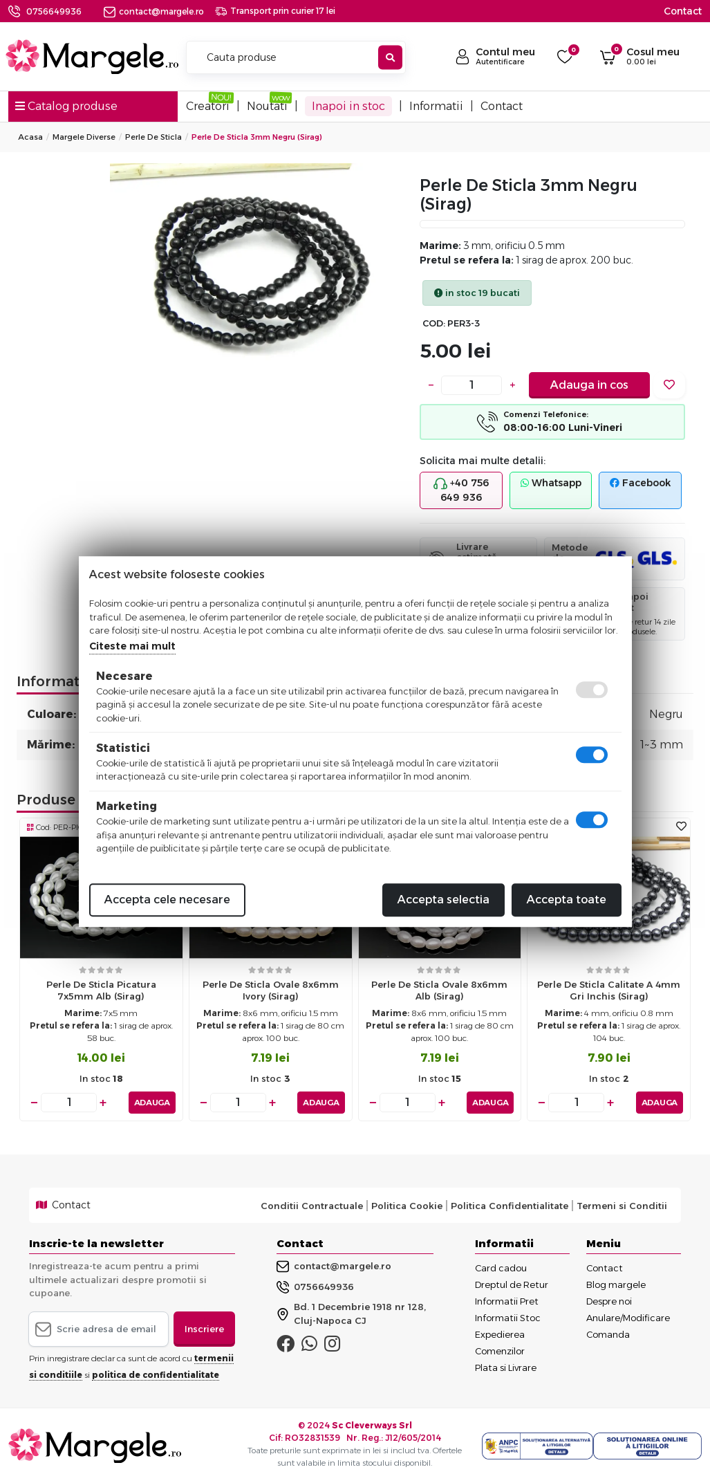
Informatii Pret (507, 1301)
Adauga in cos (589, 385)
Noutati (267, 106)
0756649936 (54, 11)
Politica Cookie (406, 1205)
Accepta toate (566, 899)
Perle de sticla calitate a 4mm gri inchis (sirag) (608, 990)
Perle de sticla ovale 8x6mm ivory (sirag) (271, 990)
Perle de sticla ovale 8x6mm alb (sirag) (439, 990)
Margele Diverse (84, 137)
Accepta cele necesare (167, 899)
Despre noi (609, 1301)
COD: (433, 323)
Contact (683, 11)
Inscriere (204, 1328)
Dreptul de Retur (511, 1284)
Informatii (436, 106)
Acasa (30, 137)
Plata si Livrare (505, 1367)
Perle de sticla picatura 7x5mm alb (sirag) (101, 990)
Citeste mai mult (132, 646)
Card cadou (501, 1267)
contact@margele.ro (154, 11)
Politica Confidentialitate (509, 1205)
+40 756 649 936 (461, 490)
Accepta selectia (443, 899)
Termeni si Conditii (622, 1205)
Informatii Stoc (508, 1317)
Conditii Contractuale (312, 1205)
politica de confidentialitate (155, 1375)
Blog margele (616, 1284)
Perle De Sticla (153, 137)
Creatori (208, 106)
